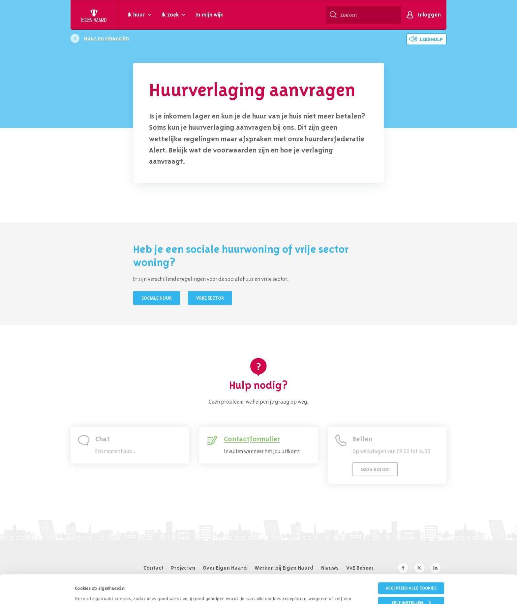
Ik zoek (170, 14)
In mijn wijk (209, 14)
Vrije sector (210, 298)
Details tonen (88, 590)
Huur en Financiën (106, 38)
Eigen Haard (94, 14)
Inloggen (429, 14)
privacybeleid (246, 579)
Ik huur (136, 14)
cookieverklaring (296, 579)
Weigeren (411, 590)
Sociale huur (156, 298)
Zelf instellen (411, 576)
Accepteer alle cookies (411, 561)
